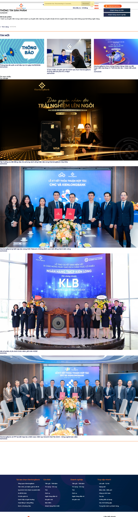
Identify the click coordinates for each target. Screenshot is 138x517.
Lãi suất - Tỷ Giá (104, 483)
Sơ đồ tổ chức (22, 493)
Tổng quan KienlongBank (26, 483)
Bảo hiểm (48, 503)
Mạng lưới (102, 487)
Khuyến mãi (62, 6)
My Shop (99, 1)
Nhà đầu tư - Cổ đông (80, 6)
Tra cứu (101, 496)
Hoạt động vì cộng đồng (25, 503)
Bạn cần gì (34, 1)
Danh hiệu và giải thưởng (26, 499)
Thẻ (46, 490)
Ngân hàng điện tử (51, 496)
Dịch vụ (47, 493)
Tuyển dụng (52, 6)
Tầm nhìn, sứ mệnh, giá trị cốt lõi (28, 487)
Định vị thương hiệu (24, 506)
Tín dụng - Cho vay (51, 487)
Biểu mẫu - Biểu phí (105, 490)
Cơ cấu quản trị (23, 496)
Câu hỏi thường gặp (105, 503)
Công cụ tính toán (104, 493)
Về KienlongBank (41, 6)
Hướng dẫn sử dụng (105, 499)
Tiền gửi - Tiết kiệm (51, 483)
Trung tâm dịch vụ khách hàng (109, 506)
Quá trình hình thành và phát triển (29, 490)
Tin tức (69, 6)
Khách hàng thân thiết (52, 506)
